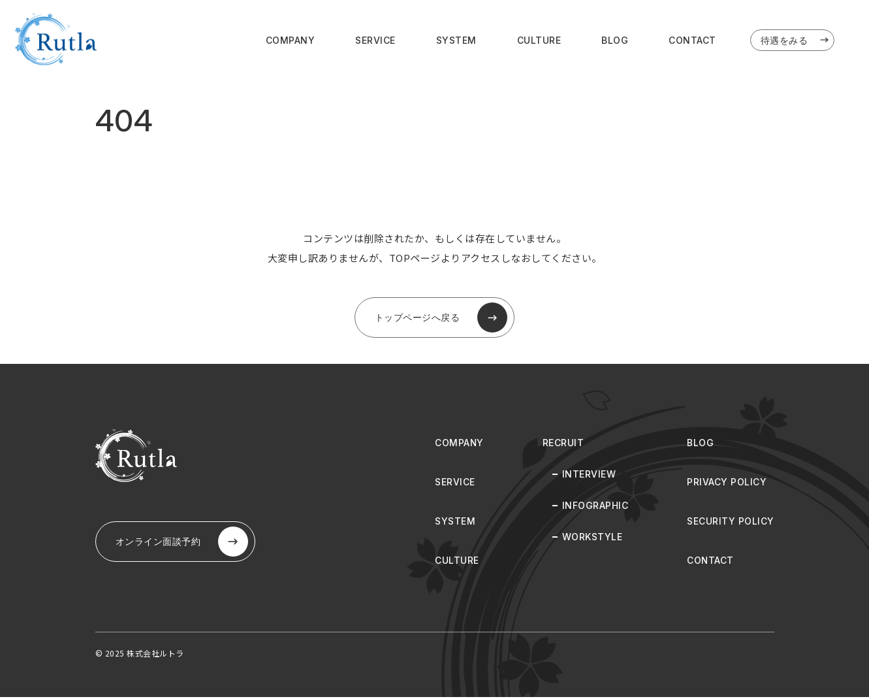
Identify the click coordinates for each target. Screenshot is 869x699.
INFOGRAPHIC (595, 507)
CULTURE (539, 40)
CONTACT (692, 40)
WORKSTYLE (592, 538)
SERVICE (375, 40)
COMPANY (290, 40)
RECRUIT (563, 444)
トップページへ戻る (441, 319)
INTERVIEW (589, 475)
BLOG (614, 40)
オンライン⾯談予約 (183, 544)
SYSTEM (456, 40)
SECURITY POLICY (730, 522)
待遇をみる (796, 40)
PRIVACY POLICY (726, 483)
